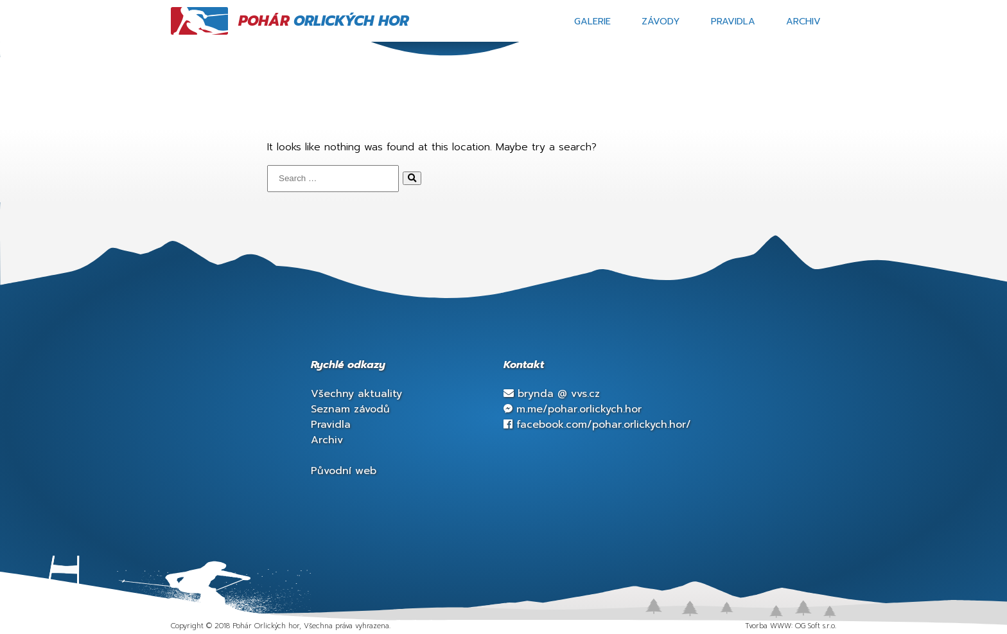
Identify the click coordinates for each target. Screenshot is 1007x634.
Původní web (343, 471)
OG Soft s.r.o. (815, 626)
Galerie (592, 21)
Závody (661, 21)
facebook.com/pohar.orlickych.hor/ (597, 424)
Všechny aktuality (356, 393)
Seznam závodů (350, 409)
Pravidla (733, 21)
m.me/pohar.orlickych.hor (573, 409)
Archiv (803, 21)
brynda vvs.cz (552, 393)
